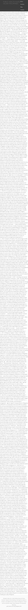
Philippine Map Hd (7, 598)
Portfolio (22, 4)
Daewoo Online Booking (11, 600)
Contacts (22, 9)
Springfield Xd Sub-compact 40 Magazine (14, 601)
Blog (21, 7)
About (21, 1)
